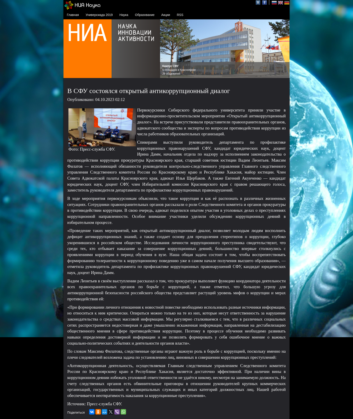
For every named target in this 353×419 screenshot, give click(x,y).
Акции (165, 15)
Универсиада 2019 (99, 15)
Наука (124, 15)
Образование (145, 15)
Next (283, 48)
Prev (166, 48)
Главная (73, 15)
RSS (180, 15)
